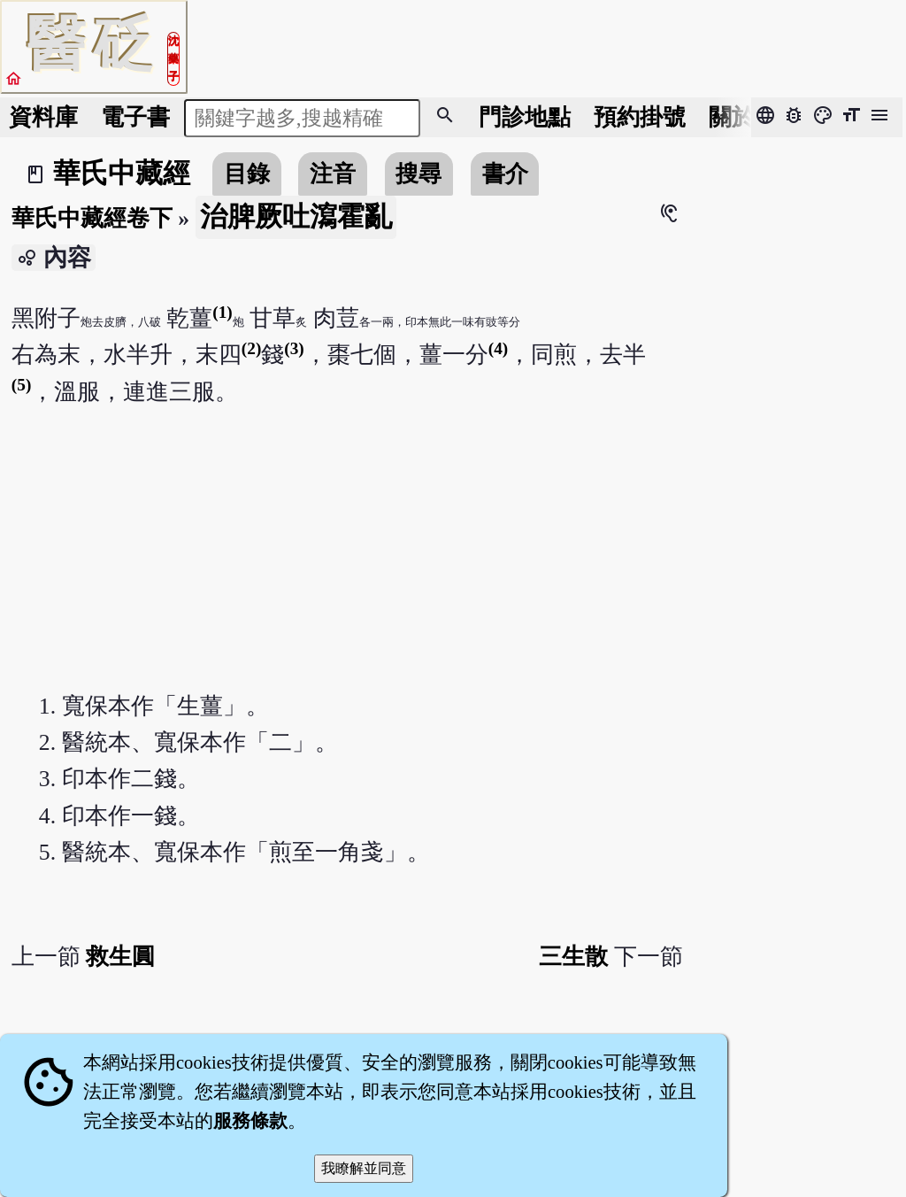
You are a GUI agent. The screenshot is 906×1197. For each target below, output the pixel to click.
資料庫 (43, 117)
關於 (732, 117)
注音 (333, 174)
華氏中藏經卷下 (92, 218)
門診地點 (525, 117)
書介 (505, 174)
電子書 (135, 117)
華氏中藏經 (121, 173)
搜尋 (418, 174)
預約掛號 (640, 117)
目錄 (247, 174)
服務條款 (250, 1121)
